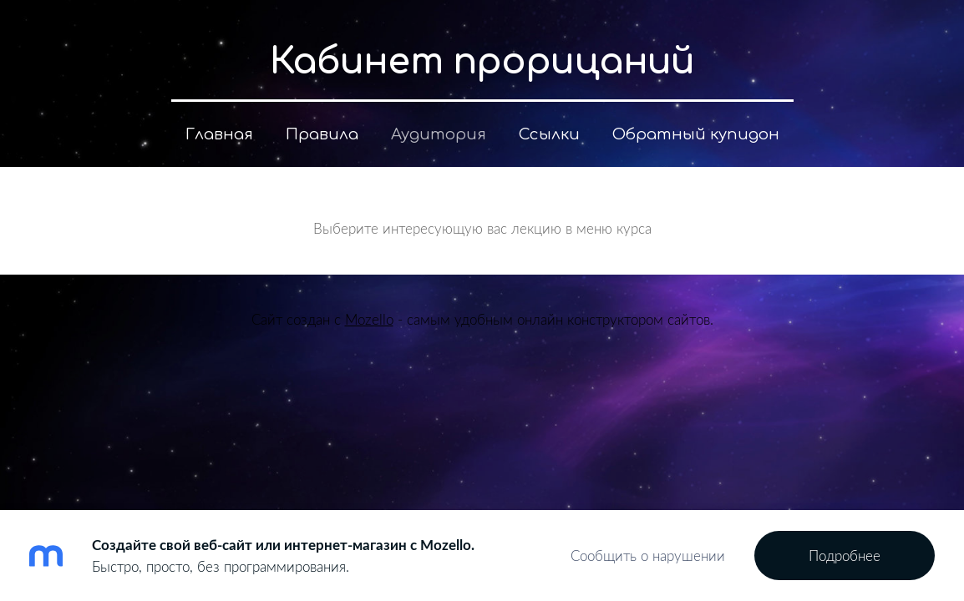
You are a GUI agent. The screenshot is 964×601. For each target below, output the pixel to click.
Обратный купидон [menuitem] (695, 134)
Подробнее (844, 555)
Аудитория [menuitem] (438, 134)
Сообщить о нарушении (648, 555)
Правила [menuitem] (322, 134)
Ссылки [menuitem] (549, 134)
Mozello (369, 319)
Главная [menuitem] (219, 134)
